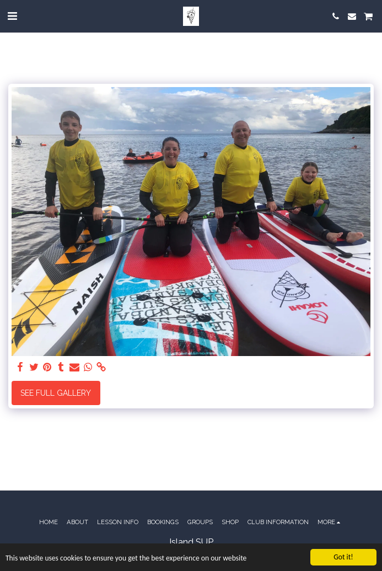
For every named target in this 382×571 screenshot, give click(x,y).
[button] (12, 16)
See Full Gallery (55, 393)
